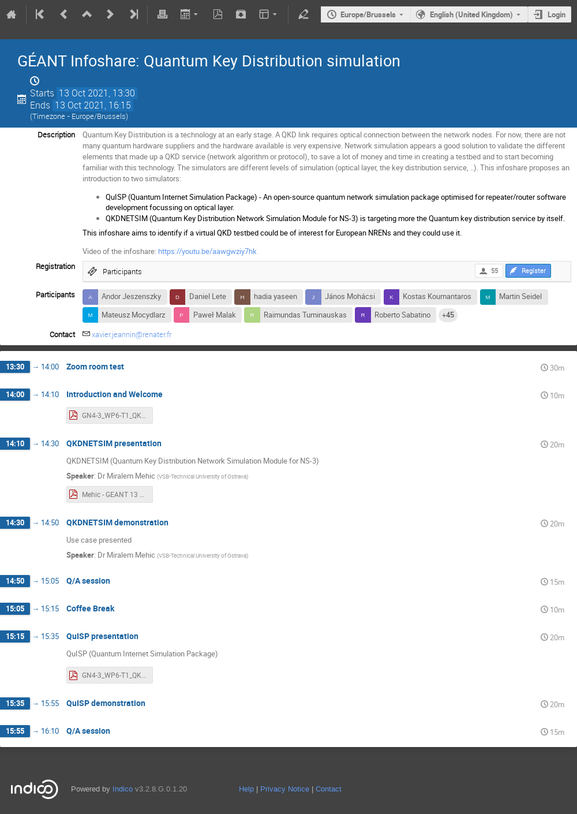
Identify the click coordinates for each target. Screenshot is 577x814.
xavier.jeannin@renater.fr (131, 334)
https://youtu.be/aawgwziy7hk (207, 251)
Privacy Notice (284, 789)
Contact (329, 789)
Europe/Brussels (368, 14)
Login (556, 14)
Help (246, 789)
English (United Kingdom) (471, 14)
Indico (123, 789)
